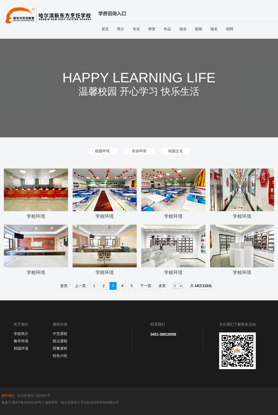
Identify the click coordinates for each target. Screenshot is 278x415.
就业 (183, 29)
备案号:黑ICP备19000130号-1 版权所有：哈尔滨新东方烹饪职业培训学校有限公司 (60, 402)
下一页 (145, 286)
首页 (105, 29)
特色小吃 (60, 356)
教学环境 (21, 341)
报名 (214, 29)
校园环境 (102, 151)
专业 (136, 29)
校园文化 (175, 151)
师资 (151, 29)
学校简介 (21, 334)
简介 (120, 29)
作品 (167, 29)
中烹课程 (60, 334)
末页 (162, 286)
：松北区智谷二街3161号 (26, 395)
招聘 (229, 29)
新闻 (198, 29)
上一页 (80, 286)
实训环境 (139, 151)
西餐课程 (60, 348)
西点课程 (60, 341)
